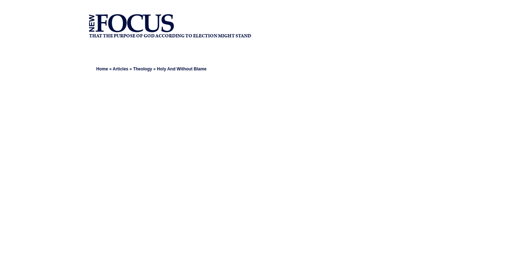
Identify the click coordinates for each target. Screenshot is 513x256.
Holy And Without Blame (181, 68)
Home (102, 68)
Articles (120, 68)
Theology (142, 68)
